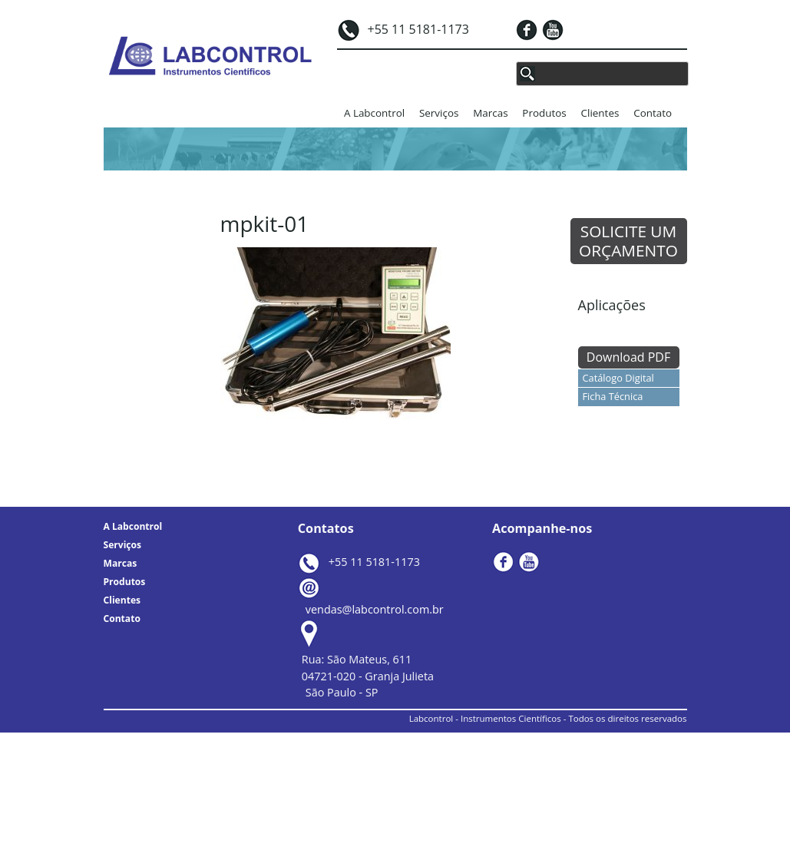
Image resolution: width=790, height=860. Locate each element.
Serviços (438, 113)
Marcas (490, 113)
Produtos (544, 113)
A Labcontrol (374, 113)
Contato (652, 113)
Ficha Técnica (613, 396)
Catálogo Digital (618, 378)
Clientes (600, 113)
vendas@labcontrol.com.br (375, 609)
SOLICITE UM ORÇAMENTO (628, 240)
